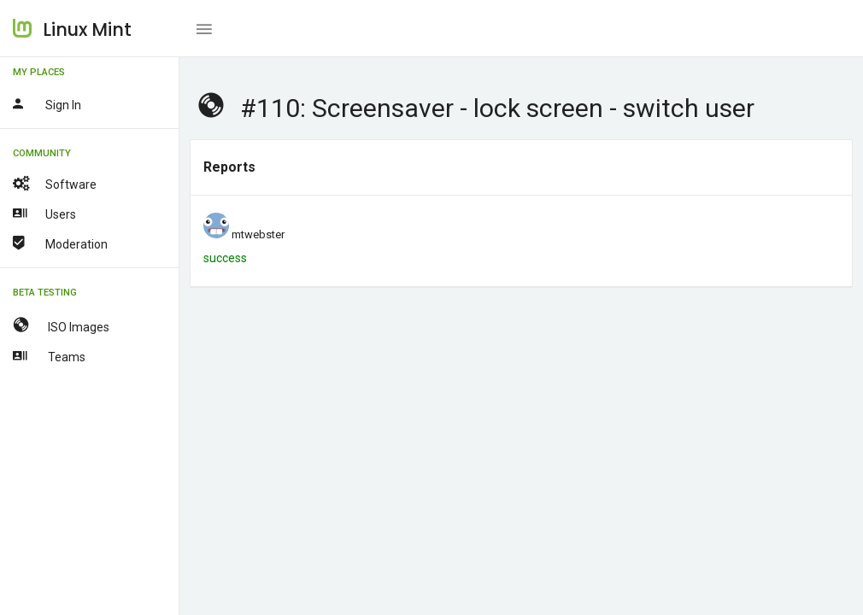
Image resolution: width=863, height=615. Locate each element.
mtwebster (258, 234)
